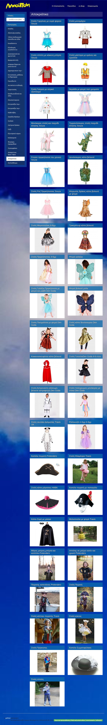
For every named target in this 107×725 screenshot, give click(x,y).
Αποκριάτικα (12, 159)
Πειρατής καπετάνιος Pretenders (46, 585)
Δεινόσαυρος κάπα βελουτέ (81, 157)
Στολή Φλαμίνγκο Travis (80, 456)
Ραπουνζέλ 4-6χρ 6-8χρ (80, 422)
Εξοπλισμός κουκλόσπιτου (12, 49)
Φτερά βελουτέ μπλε (78, 288)
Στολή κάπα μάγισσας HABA (44, 487)
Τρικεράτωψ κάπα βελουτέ (81, 225)
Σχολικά (10, 121)
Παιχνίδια (71, 6)
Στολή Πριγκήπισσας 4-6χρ (43, 257)
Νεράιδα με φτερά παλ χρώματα (84, 89)
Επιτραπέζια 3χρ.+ (14, 104)
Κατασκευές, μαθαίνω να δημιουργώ (15, 76)
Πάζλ (9, 129)
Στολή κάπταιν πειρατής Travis (45, 616)
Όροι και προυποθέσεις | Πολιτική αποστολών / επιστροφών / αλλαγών (78, 720)
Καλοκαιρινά (12, 138)
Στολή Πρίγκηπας (39, 648)
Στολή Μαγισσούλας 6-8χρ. (43, 225)
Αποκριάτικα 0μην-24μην (12, 153)
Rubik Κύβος (12, 112)
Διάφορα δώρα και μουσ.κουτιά (14, 65)
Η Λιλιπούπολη (58, 6)
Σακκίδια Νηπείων (14, 117)
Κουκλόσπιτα (12, 43)
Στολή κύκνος (75, 616)
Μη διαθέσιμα (12, 163)
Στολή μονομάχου (77, 21)
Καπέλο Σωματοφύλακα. (80, 648)
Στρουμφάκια (12, 148)
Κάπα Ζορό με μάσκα (41, 519)
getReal (7, 718)
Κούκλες (10, 29)
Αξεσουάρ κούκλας (14, 33)
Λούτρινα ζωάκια (13, 125)
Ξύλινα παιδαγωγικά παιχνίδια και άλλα (14, 38)
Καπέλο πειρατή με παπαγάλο (83, 487)
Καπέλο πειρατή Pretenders (44, 456)
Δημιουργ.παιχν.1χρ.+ (15, 71)
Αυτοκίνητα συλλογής (15, 85)
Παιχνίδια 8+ (12, 81)
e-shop (82, 6)
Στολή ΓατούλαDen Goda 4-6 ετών (85, 356)
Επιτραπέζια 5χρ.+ (14, 108)
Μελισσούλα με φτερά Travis (82, 519)
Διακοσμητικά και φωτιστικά (14, 55)
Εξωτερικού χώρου (14, 133)
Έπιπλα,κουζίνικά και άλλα (15, 95)
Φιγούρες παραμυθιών (12, 143)
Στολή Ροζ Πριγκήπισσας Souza (46, 191)
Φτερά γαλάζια (76, 257)
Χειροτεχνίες (12, 89)
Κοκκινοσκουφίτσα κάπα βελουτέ (46, 356)
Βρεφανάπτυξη (13, 60)
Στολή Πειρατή (75, 585)
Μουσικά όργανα (13, 100)
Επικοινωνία (93, 6)
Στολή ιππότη (37, 679)
